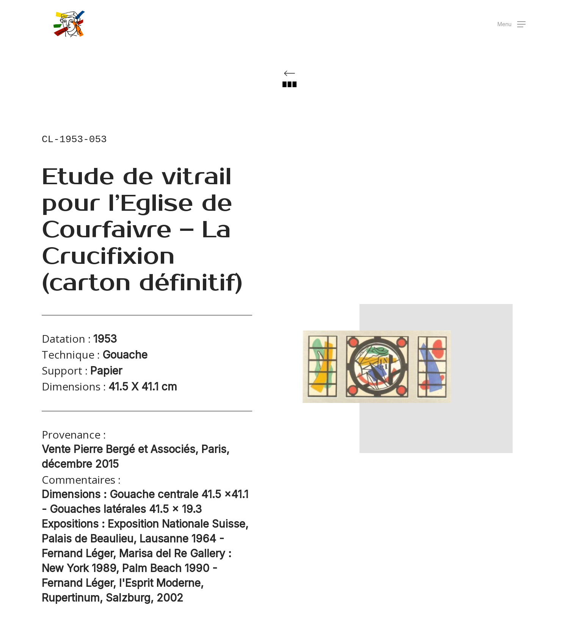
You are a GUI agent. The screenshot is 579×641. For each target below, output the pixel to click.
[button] (511, 24)
